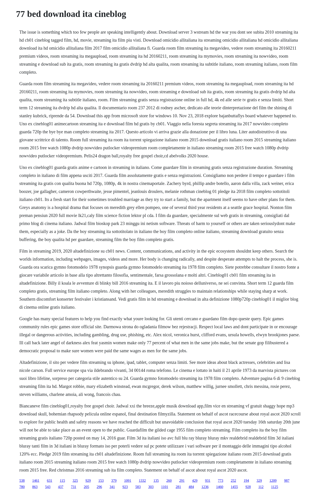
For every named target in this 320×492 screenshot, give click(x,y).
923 (125, 487)
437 (60, 487)
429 (194, 480)
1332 (142, 480)
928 (248, 487)
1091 (127, 480)
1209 (272, 480)
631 (49, 480)
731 (73, 487)
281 (178, 487)
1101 (164, 487)
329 (259, 480)
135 (156, 480)
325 (75, 480)
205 (86, 487)
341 (112, 487)
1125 (274, 487)
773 (220, 480)
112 (260, 487)
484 (191, 487)
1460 (219, 487)
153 (101, 480)
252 (233, 480)
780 (22, 487)
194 (246, 480)
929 (88, 480)
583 (138, 487)
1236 (204, 487)
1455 (234, 487)
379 (113, 480)
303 (151, 487)
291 (181, 480)
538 (22, 480)
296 (99, 487)
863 (35, 487)
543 (47, 487)
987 (286, 480)
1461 (35, 480)
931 (207, 480)
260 (169, 480)
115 (62, 480)
